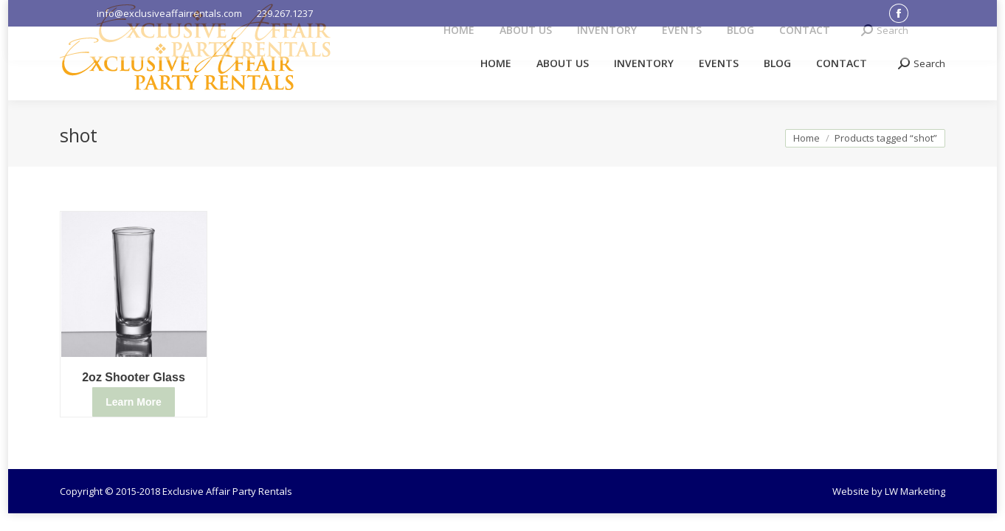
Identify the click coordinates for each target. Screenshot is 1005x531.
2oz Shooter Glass (133, 377)
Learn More (133, 402)
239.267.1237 (285, 13)
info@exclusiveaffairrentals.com (169, 13)
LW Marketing (915, 491)
